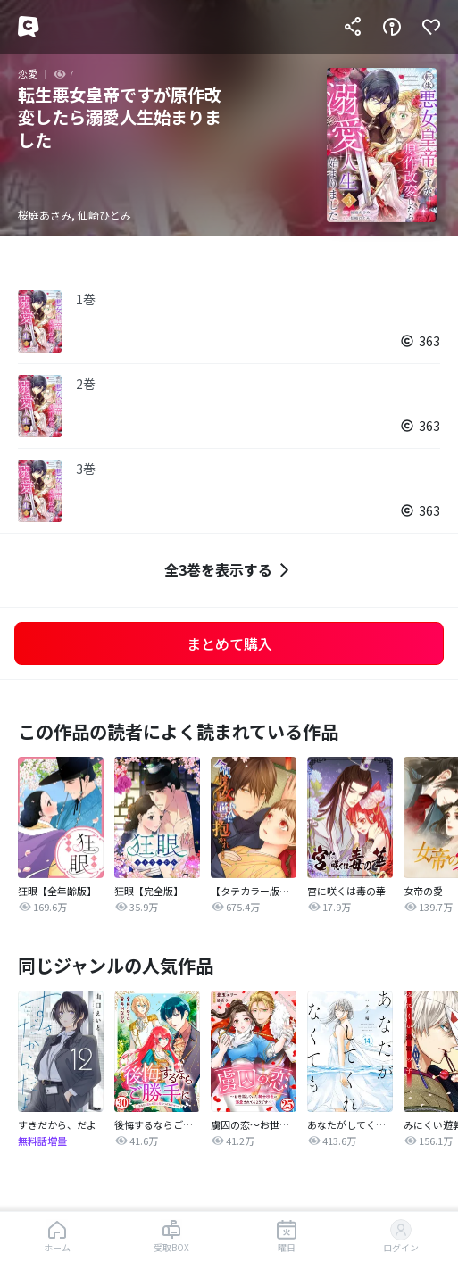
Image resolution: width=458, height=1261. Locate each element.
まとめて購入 (229, 643)
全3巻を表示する (229, 570)
